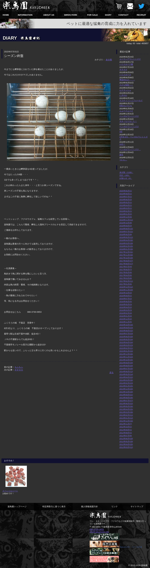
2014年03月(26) (126, 380)
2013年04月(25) (126, 409)
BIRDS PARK (70, 15)
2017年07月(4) (125, 266)
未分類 (109, 59)
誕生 (121, 155)
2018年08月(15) (126, 229)
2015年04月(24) (126, 342)
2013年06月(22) (126, 403)
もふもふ (19, 367)
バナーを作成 (136, 547)
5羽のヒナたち (125, 106)
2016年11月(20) (126, 290)
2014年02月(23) (126, 383)
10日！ (122, 144)
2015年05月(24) (126, 339)
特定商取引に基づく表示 (54, 506)
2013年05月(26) (126, 406)
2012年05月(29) (126, 441)
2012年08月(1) (125, 433)
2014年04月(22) (126, 377)
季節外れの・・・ (127, 80)
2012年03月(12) (126, 447)
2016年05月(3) (125, 304)
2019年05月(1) (125, 202)
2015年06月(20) (126, 336)
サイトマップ (137, 506)
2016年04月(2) (125, 307)
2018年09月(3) (125, 226)
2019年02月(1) (125, 211)
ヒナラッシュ (125, 90)
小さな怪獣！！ (126, 85)
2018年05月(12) (126, 237)
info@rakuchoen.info (99, 532)
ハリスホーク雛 (126, 64)
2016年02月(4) (125, 313)
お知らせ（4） (125, 178)
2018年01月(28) (126, 249)
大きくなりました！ (128, 121)
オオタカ (19, 370)
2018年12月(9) (125, 217)
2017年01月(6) (125, 284)
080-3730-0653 (97, 529)
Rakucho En (125, 547)
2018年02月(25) (126, 246)
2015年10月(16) (126, 325)
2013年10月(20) (126, 392)
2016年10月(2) (125, 293)
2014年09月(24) (126, 363)
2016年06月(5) (125, 301)
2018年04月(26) (126, 240)
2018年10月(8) (125, 223)
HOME (6, 15)
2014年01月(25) (126, 386)
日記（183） (124, 175)
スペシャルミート (10, 491)
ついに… (123, 160)
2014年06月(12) (126, 371)
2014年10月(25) (126, 360)
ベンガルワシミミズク (129, 116)
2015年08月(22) (126, 330)
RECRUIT (141, 15)
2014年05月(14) (126, 374)
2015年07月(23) (126, 333)
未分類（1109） (126, 172)
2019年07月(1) (125, 197)
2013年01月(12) (126, 418)
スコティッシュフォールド (131, 100)
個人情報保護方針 (89, 506)
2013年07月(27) (126, 400)
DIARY (108, 15)
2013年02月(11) (126, 415)
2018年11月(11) (126, 220)
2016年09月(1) (125, 296)
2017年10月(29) (126, 258)
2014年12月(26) (126, 354)
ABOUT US (48, 15)
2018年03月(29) (126, 243)
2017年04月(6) (125, 275)
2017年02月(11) (126, 281)
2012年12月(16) (126, 421)
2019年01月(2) (125, 214)
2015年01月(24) (126, 351)
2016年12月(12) (126, 287)
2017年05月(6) (125, 272)
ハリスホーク (125, 75)
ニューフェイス (126, 111)
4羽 (120, 132)
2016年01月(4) (125, 316)
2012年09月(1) (125, 430)
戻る (111, 372)
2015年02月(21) (126, 348)
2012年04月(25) (126, 444)
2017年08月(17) (126, 264)
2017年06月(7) (125, 269)
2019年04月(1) (125, 205)
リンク (114, 506)
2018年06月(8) (125, 234)
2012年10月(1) (125, 427)
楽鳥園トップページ (17, 506)
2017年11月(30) (126, 255)
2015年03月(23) (126, 345)
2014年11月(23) (126, 357)
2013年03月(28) (126, 412)
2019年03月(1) (125, 208)
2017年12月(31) (126, 252)
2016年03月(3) (125, 310)
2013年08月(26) (126, 398)
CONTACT (123, 15)
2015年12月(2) (125, 319)
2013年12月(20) (126, 389)
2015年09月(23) (126, 328)
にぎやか (123, 95)
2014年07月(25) (126, 368)
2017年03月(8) (125, 278)
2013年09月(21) (126, 395)
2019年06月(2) (125, 199)
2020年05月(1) (125, 191)
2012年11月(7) (125, 424)
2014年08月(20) (126, 366)
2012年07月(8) (125, 436)
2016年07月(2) (125, 298)
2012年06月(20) (126, 438)
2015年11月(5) (125, 322)
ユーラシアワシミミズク (130, 59)
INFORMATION (25, 15)
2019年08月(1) (125, 194)
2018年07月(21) (126, 231)
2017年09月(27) (126, 261)
